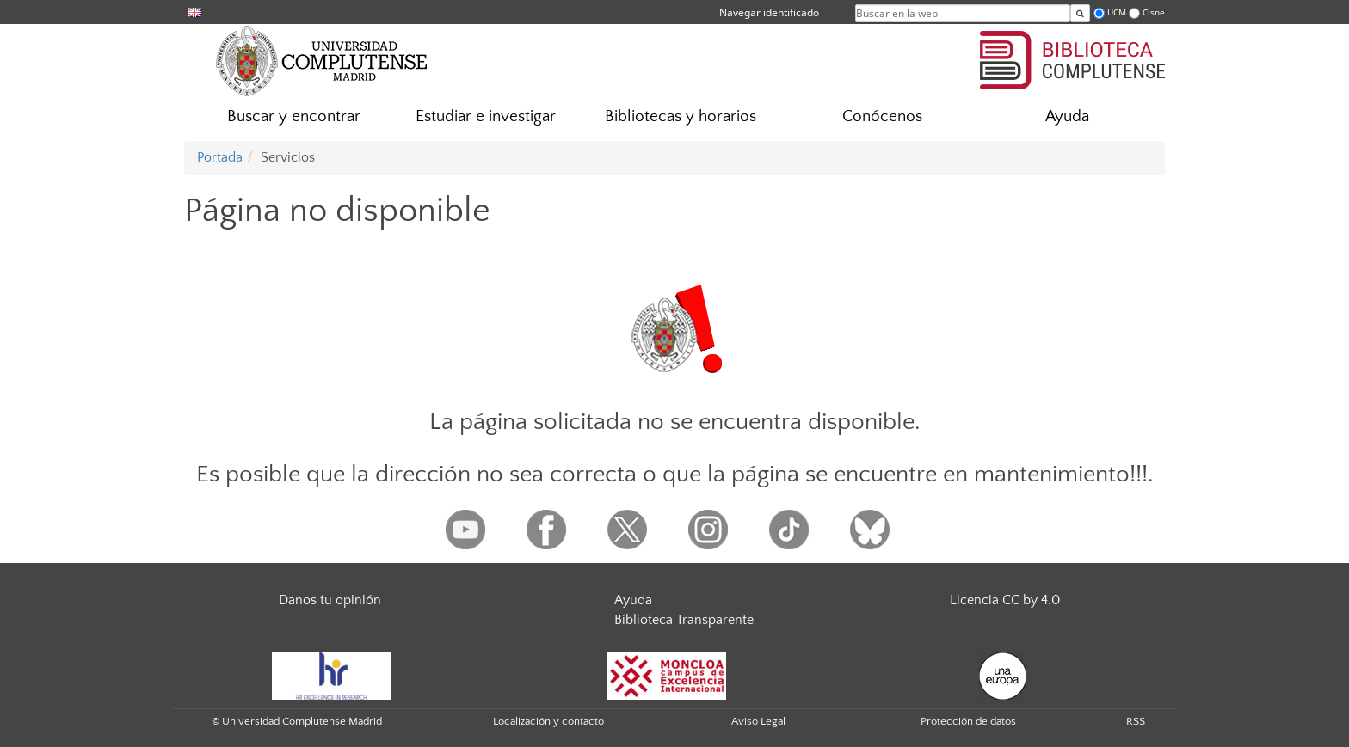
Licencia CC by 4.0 (1005, 600)
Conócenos (882, 116)
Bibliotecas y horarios (680, 116)
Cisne (1154, 12)
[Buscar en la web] (1080, 13)
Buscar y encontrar (293, 116)
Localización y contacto (548, 721)
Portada (220, 157)
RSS (1135, 721)
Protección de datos (968, 721)
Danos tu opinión (330, 600)
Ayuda (1067, 116)
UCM (1116, 12)
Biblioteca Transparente (684, 620)
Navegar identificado (769, 12)
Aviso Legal (758, 721)
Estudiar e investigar (486, 116)
